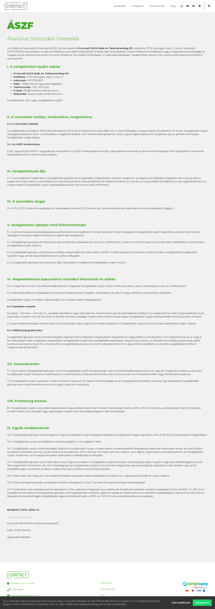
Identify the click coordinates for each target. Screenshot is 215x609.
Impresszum (106, 583)
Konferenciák (157, 6)
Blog (173, 6)
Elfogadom (202, 603)
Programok (138, 6)
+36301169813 (15, 590)
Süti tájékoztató (107, 589)
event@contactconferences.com (23, 596)
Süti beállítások (180, 603)
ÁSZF (102, 595)
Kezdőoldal (120, 6)
